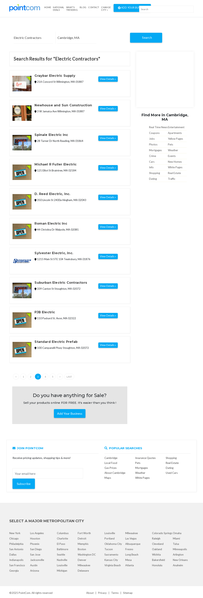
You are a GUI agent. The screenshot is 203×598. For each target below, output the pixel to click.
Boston (82, 549)
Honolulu (157, 565)
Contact (93, 7)
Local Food (110, 462)
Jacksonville (37, 559)
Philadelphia (16, 543)
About (90, 592)
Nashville (62, 559)
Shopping (154, 173)
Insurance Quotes (145, 458)
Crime (152, 156)
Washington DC (87, 554)
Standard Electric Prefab (56, 342)
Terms (115, 592)
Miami (176, 538)
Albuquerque (132, 543)
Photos (153, 144)
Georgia (14, 570)
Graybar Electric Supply (54, 76)
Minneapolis (180, 549)
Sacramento (111, 554)
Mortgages (155, 150)
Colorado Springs (162, 533)
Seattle (61, 554)
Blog (83, 7)
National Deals (58, 8)
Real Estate (174, 173)
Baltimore (62, 549)
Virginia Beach (112, 565)
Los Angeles (37, 533)
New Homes (175, 161)
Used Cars (172, 472)
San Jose (35, 554)
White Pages (175, 167)
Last (69, 376)
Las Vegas (131, 538)
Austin (33, 565)
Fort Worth (84, 533)
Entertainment (176, 127)
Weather (173, 150)
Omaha (177, 533)
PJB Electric (44, 312)
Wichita (156, 554)
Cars (151, 161)
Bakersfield (158, 559)
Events (172, 156)
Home (47, 7)
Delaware (83, 570)
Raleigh (156, 538)
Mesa (128, 559)
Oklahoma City (113, 543)
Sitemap (128, 592)
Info (151, 167)
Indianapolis (16, 559)
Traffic (171, 178)
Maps (107, 477)
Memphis (83, 543)
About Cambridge (114, 472)
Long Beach (131, 554)
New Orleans (180, 559)
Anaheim (178, 565)
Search (147, 37)
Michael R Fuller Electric (55, 164)
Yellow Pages (175, 138)
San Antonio (16, 549)
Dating (153, 178)
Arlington (178, 554)
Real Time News (158, 127)
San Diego (36, 549)
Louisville (62, 565)
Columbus (63, 533)
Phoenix (34, 543)
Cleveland (158, 543)
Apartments (175, 133)
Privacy (102, 592)
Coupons (154, 133)
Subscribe (24, 484)
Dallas (12, 554)
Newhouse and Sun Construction (63, 105)
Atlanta (129, 565)
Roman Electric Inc (50, 223)
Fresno (129, 549)
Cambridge (110, 458)
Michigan (62, 570)
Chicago (14, 538)
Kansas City (111, 559)
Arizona (34, 570)
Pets (170, 144)
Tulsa (176, 543)
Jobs (152, 138)
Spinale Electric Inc (51, 135)
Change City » (106, 8)
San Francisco (17, 565)
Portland (109, 538)
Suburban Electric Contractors (60, 283)
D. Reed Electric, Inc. (52, 194)
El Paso (61, 543)
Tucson (108, 549)
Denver (82, 559)
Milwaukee (84, 565)
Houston (35, 538)
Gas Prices (110, 467)
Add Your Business (132, 8)
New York (14, 533)
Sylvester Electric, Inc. (53, 253)
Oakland (157, 549)
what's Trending (72, 8)
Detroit (82, 538)
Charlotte (62, 538)
